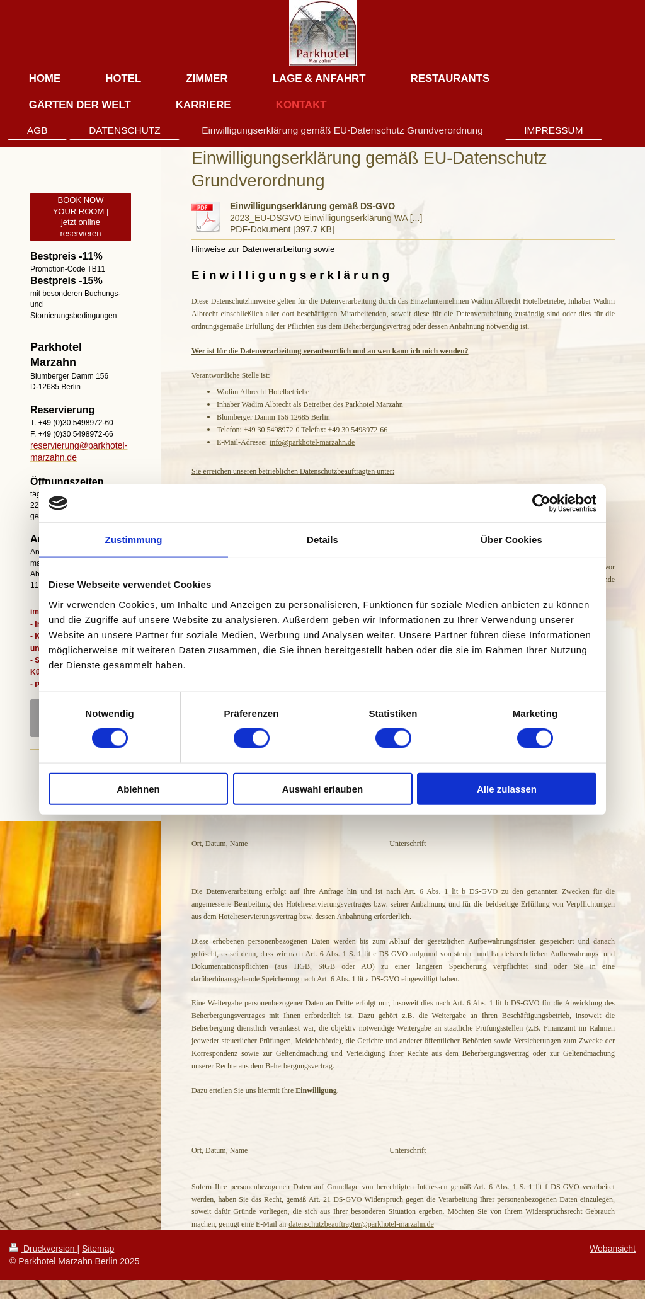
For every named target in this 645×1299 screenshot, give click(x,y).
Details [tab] (322, 539)
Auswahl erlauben (322, 788)
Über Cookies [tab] (511, 539)
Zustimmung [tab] (134, 539)
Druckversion (43, 1249)
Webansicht (613, 1249)
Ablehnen (138, 788)
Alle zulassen (507, 788)
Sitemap (98, 1249)
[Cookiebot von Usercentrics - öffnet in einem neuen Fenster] (541, 503)
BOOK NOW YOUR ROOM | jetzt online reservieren (81, 216)
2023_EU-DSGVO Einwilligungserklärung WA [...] (326, 218)
